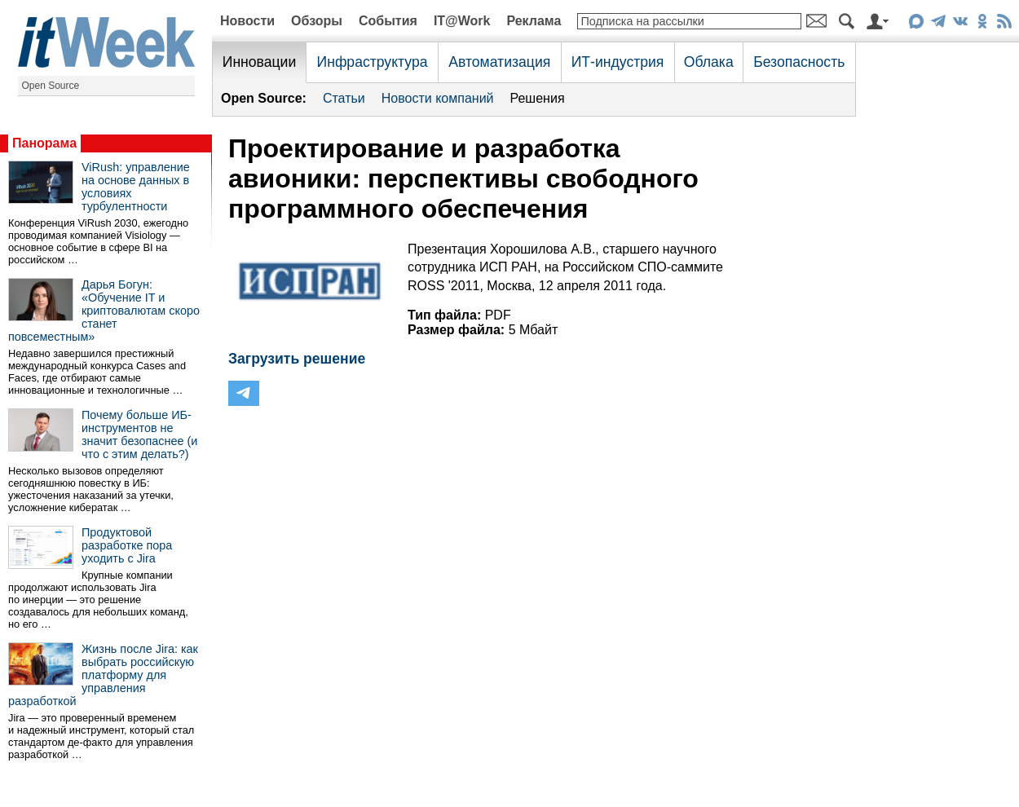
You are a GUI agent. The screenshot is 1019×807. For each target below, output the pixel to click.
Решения (537, 98)
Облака (709, 62)
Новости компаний (438, 98)
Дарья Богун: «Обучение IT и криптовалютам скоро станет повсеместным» (104, 310)
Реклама (533, 21)
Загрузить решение (296, 359)
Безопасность (799, 62)
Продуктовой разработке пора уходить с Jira (127, 545)
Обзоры (316, 21)
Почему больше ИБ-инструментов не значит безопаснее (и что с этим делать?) (139, 434)
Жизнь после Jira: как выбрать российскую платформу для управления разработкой (103, 675)
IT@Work (462, 21)
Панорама (44, 143)
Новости (247, 21)
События (388, 21)
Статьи (344, 98)
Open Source (51, 85)
